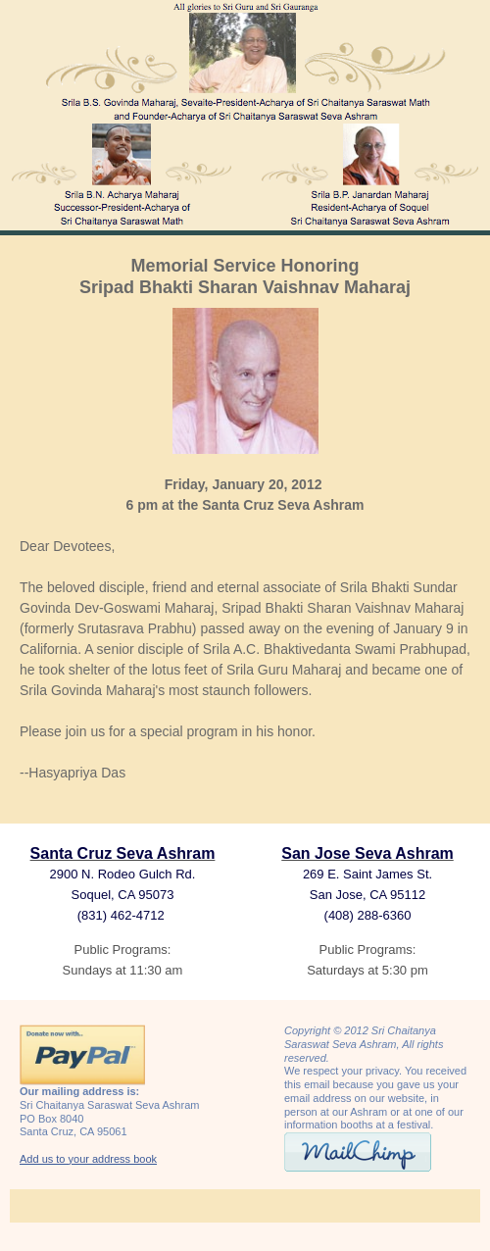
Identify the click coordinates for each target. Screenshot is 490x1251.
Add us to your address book (88, 1159)
